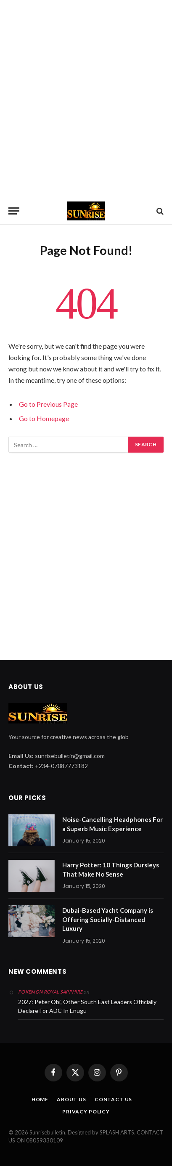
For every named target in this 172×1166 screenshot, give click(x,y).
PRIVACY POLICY (86, 1111)
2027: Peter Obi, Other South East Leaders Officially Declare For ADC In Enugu (87, 1006)
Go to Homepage (44, 418)
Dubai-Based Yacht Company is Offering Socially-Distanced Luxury (107, 919)
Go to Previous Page (48, 404)
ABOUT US (71, 1099)
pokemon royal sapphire (50, 991)
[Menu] (13, 210)
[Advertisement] (86, 99)
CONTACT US (113, 1099)
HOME (40, 1099)
